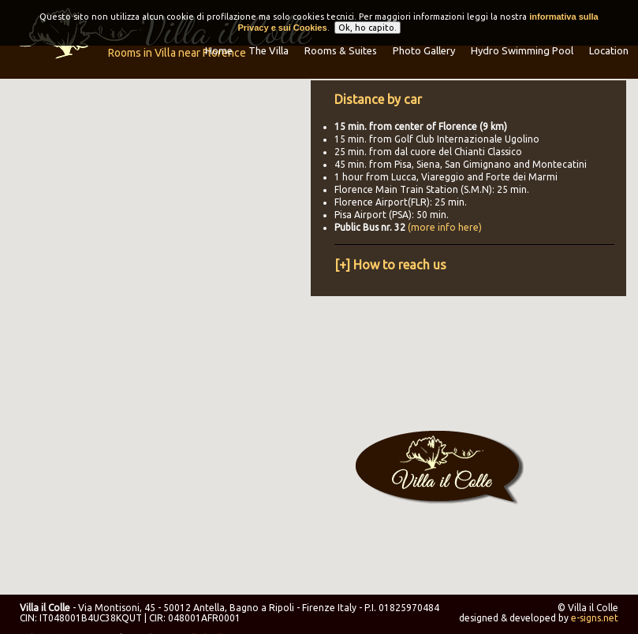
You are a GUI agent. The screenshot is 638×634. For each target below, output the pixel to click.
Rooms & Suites (340, 50)
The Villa (268, 50)
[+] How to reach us (390, 265)
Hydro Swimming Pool (522, 50)
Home (219, 50)
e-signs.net (594, 618)
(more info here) (445, 227)
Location (609, 50)
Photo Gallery (424, 50)
